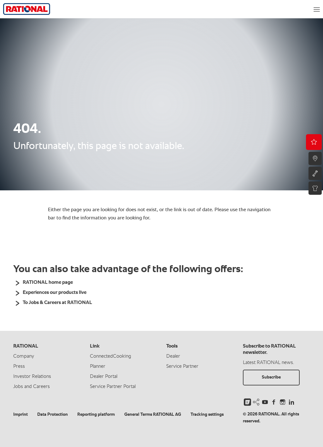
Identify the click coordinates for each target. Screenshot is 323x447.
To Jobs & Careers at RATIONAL (57, 302)
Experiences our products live (54, 292)
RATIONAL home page (48, 282)
